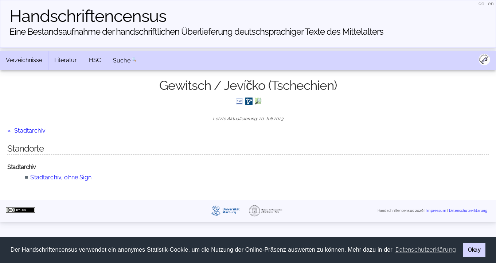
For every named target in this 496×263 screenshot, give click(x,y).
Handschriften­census (87, 16)
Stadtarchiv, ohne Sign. (61, 177)
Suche (121, 60)
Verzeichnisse (24, 60)
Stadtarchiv (30, 130)
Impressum (436, 211)
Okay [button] (474, 250)
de (481, 3)
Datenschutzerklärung (468, 211)
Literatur (65, 60)
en (491, 3)
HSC (95, 60)
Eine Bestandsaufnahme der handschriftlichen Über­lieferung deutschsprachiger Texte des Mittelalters (196, 31)
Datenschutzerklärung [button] (425, 249)
